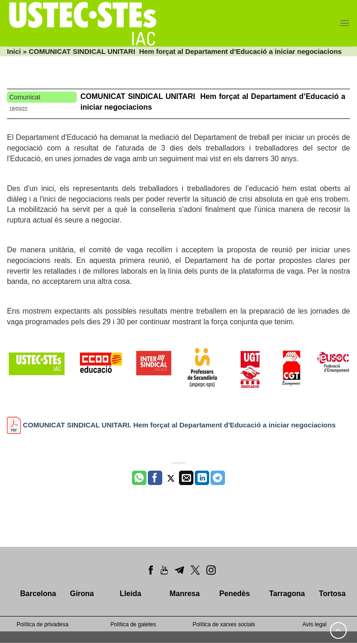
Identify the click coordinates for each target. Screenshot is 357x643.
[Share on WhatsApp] (139, 478)
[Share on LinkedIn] (202, 478)
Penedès (234, 593)
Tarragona (287, 593)
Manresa (185, 593)
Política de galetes (133, 624)
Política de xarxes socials (223, 624)
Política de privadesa (42, 624)
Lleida (130, 593)
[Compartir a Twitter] (171, 478)
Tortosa (332, 593)
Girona (82, 593)
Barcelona (38, 593)
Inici (14, 51)
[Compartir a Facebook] (155, 478)
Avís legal (315, 624)
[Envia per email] (186, 478)
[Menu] (344, 23)
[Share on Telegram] (218, 478)
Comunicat (24, 97)
